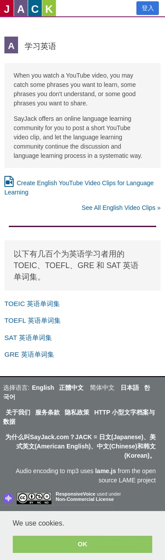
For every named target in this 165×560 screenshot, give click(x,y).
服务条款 (47, 412)
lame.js (105, 470)
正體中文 (71, 387)
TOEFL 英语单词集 (32, 320)
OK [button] (83, 544)
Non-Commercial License (85, 499)
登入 (148, 7)
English (43, 387)
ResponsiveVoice (75, 494)
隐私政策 (77, 412)
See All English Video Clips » (121, 207)
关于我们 (18, 412)
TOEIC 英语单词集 (32, 303)
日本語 (130, 387)
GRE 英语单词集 (29, 354)
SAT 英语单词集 (28, 337)
